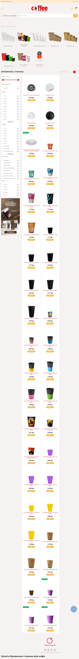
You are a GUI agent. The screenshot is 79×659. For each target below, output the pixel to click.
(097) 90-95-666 (6, 1)
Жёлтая (11, 187)
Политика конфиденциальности (9, 653)
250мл (11, 114)
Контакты (23, 644)
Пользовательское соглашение (9, 651)
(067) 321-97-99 (8, 632)
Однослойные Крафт (11, 176)
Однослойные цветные (11, 178)
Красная (11, 192)
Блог (22, 642)
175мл (11, 101)
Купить (31, 100)
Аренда (23, 639)
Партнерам (24, 636)
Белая (11, 185)
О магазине (24, 631)
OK (55, 639)
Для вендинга (11, 171)
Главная (3, 26)
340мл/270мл (11, 146)
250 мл (11, 111)
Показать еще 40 (49, 478)
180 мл (11, 104)
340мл (11, 119)
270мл (11, 117)
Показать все (10, 121)
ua (77, 1)
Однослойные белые (11, 173)
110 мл (11, 96)
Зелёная (11, 190)
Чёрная (11, 195)
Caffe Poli (11, 88)
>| (54, 482)
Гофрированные (11, 163)
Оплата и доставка (26, 629)
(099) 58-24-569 (9, 639)
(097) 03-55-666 (9, 635)
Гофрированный (11, 165)
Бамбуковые (11, 160)
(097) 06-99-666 (9, 642)
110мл (11, 99)
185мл (11, 106)
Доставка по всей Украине (45, 629)
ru (74, 1)
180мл (11, 131)
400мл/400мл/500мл (11, 151)
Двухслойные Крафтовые (11, 168)
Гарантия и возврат (26, 634)
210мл (11, 109)
